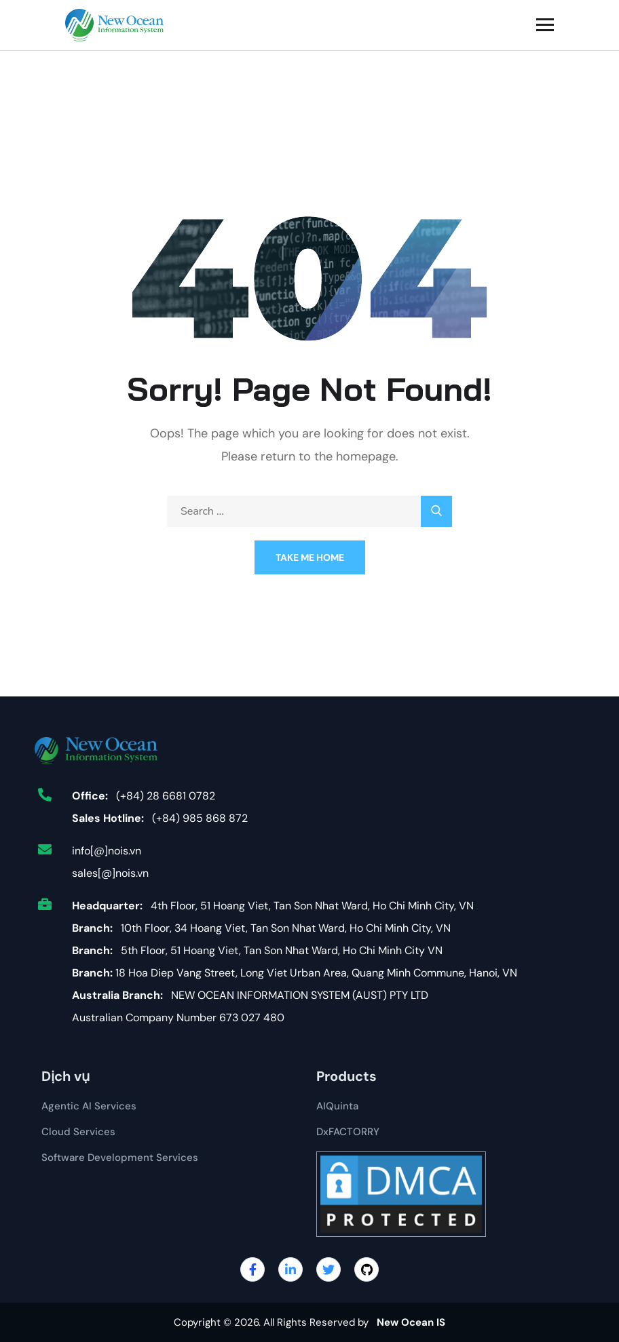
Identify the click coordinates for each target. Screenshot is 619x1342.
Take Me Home (310, 557)
